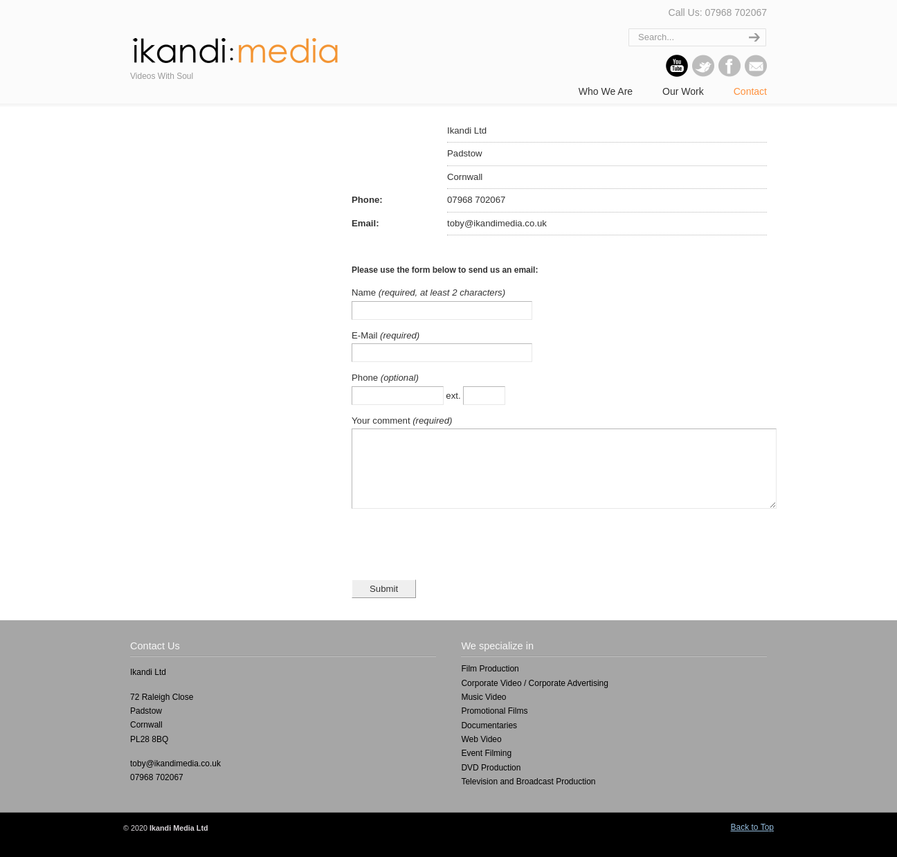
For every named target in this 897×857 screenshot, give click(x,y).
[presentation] (457, 559)
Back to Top (752, 842)
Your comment (382, 420)
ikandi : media (234, 45)
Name (365, 292)
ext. (454, 395)
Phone (366, 377)
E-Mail (366, 335)
